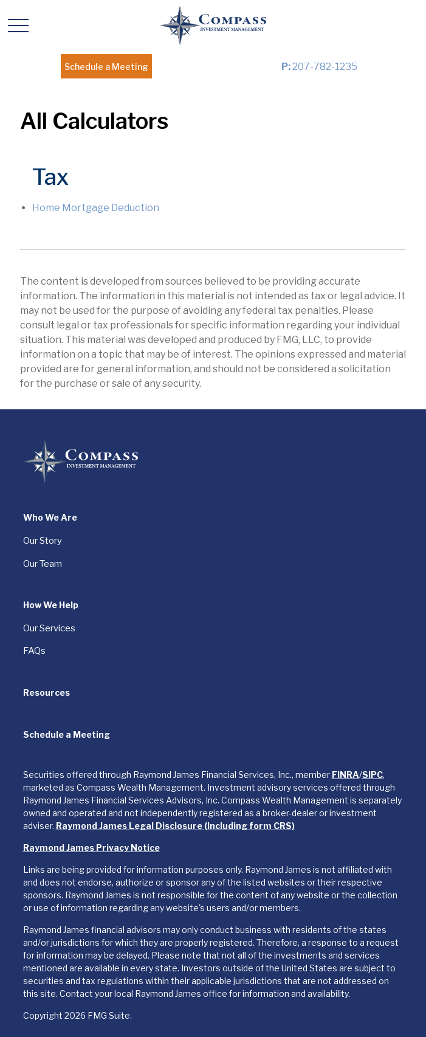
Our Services (49, 628)
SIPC (372, 774)
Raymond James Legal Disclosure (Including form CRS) (175, 825)
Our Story (42, 540)
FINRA (345, 774)
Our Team (42, 563)
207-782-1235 (319, 66)
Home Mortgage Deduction (95, 207)
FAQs (34, 650)
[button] (106, 66)
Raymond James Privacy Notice (91, 847)
